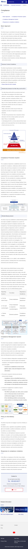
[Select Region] (22, 2)
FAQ (2, 528)
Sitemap (2, 538)
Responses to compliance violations (11, 22)
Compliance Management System (10, 19)
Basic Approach (6, 16)
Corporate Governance (16, 5)
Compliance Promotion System (19, 16)
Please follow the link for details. (9, 84)
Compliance (25, 5)
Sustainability (6, 5)
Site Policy (16, 538)
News (2, 525)
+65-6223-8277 (15, 481)
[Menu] (26, 2)
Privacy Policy (4, 541)
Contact (16, 525)
